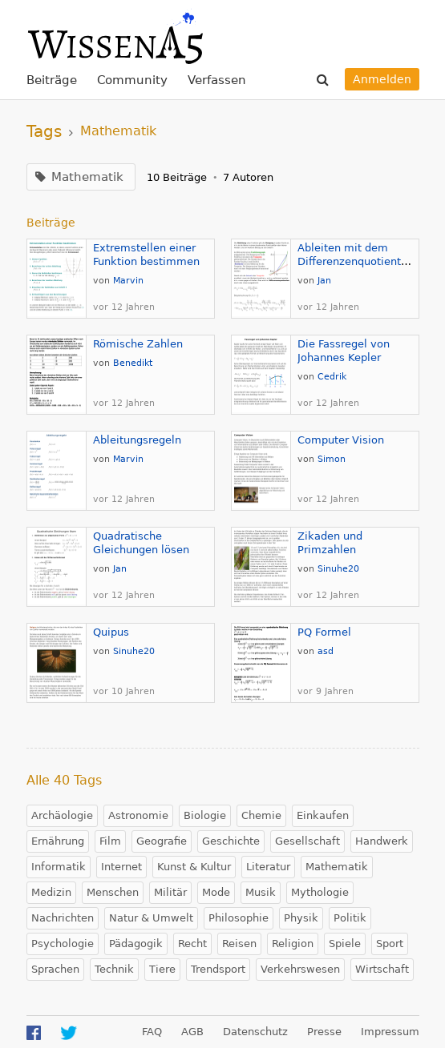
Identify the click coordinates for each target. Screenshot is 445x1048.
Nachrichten (62, 918)
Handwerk (381, 841)
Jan (324, 280)
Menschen (113, 892)
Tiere (162, 969)
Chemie (261, 815)
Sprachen (55, 969)
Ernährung (57, 841)
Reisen (239, 944)
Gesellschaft (307, 841)
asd (326, 651)
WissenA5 (114, 36)
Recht (192, 944)
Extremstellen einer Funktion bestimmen (146, 254)
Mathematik (336, 867)
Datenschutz (255, 1032)
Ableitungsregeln (137, 440)
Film (110, 841)
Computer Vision (340, 440)
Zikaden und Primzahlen (329, 543)
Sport (389, 944)
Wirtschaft (382, 969)
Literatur (268, 867)
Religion (293, 944)
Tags (44, 131)
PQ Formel (324, 632)
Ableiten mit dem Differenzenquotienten (355, 254)
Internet (121, 867)
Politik (350, 918)
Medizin (51, 892)
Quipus (111, 632)
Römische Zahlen (138, 344)
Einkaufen (323, 815)
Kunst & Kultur (194, 867)
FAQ (152, 1032)
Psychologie (62, 944)
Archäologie (62, 815)
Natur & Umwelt (151, 918)
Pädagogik (136, 944)
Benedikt (132, 363)
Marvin (128, 280)
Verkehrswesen (300, 969)
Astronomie (138, 815)
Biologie (205, 815)
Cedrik (332, 376)
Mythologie (320, 892)
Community (132, 80)
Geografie (161, 841)
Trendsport (218, 969)
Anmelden (382, 79)
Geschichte (231, 841)
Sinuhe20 (338, 569)
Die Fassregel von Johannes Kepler (343, 350)
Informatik (58, 867)
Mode (216, 892)
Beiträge (51, 80)
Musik (260, 892)
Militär (170, 892)
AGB (192, 1032)
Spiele (345, 944)
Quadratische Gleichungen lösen (141, 543)
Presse (324, 1032)
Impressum (390, 1032)
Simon (332, 459)
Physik (301, 918)
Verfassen (217, 80)
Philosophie (238, 918)
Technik (114, 969)
